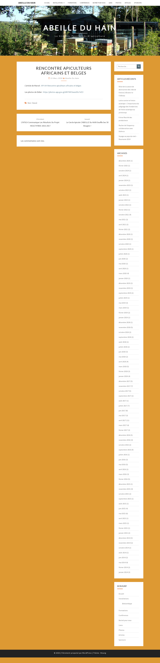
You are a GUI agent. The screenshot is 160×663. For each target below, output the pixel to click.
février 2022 (123, 210)
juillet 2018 (123, 347)
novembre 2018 (124, 327)
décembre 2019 (124, 283)
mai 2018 (122, 357)
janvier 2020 (123, 278)
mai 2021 (122, 219)
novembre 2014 (124, 543)
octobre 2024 (124, 170)
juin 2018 (122, 352)
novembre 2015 (124, 489)
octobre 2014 (124, 548)
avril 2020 (122, 268)
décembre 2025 (124, 161)
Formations (72, 3)
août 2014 (122, 552)
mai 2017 (122, 415)
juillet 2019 (123, 298)
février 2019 (123, 312)
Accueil (47, 3)
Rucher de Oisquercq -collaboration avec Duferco (127, 128)
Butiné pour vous (99, 3)
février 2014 (123, 567)
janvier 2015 (123, 533)
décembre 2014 (124, 538)
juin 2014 (122, 557)
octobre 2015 (124, 494)
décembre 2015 (124, 484)
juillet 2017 (123, 406)
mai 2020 (122, 263)
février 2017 (123, 430)
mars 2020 (122, 273)
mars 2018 (122, 366)
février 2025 (123, 166)
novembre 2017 (124, 386)
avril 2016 (122, 469)
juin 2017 (122, 410)
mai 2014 (122, 562)
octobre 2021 (124, 214)
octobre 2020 (124, 244)
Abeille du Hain (26, 2)
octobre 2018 (124, 332)
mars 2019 (122, 308)
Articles (128, 3)
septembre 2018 (125, 337)
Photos (118, 3)
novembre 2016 (124, 440)
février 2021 (123, 229)
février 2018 (123, 371)
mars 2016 (122, 474)
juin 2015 (122, 508)
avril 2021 (122, 224)
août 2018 (122, 342)
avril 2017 (122, 420)
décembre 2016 (124, 435)
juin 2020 (122, 259)
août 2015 (122, 503)
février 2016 (123, 479)
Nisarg (103, 653)
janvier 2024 (123, 180)
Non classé (32, 103)
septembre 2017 (125, 396)
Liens (110, 3)
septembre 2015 (125, 499)
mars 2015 (122, 523)
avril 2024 (122, 175)
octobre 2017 (124, 391)
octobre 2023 (124, 190)
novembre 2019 (124, 288)
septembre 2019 (125, 293)
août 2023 (122, 195)
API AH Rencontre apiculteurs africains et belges (61, 85)
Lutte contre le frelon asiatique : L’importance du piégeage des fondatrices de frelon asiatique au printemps (129, 106)
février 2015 (123, 528)
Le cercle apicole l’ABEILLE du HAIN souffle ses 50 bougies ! (87, 122)
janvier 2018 (123, 376)
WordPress (87, 653)
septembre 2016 (125, 450)
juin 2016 (122, 459)
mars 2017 (122, 425)
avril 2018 (122, 361)
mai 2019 (122, 303)
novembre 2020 (124, 239)
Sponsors (138, 3)
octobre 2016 (124, 445)
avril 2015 (122, 518)
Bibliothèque (127, 603)
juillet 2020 (123, 254)
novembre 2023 (124, 185)
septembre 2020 (125, 249)
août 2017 (122, 401)
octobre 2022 (124, 205)
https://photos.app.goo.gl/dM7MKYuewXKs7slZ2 (63, 92)
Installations (58, 3)
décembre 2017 (124, 381)
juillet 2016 (123, 454)
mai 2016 (122, 464)
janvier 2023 (123, 200)
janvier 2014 (123, 572)
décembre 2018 (124, 322)
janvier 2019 (123, 317)
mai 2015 (122, 513)
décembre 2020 (124, 234)
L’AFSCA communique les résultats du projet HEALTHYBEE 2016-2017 (40, 122)
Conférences (84, 3)
